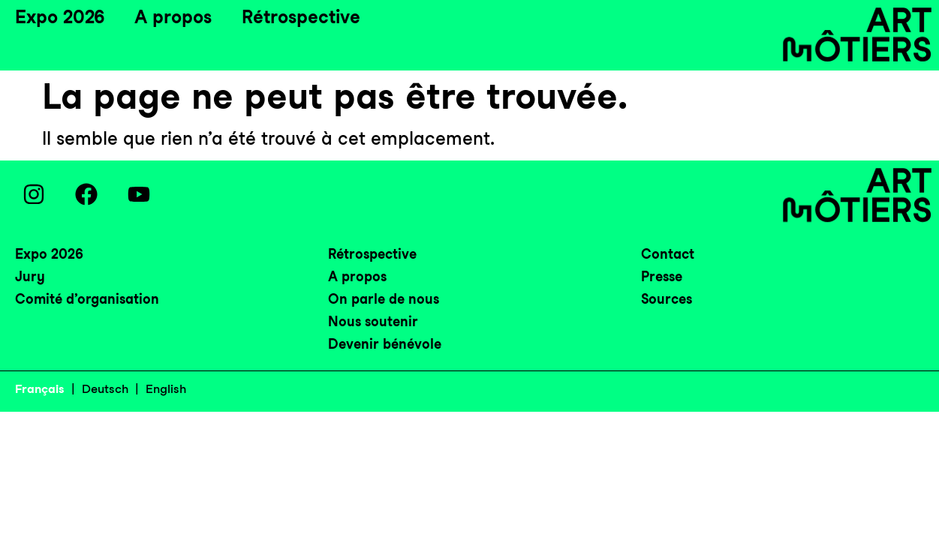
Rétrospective (301, 17)
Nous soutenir (373, 321)
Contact (667, 254)
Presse (661, 276)
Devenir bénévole (384, 344)
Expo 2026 (59, 17)
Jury (30, 276)
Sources (666, 299)
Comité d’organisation (87, 299)
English (166, 389)
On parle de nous (383, 299)
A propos (173, 17)
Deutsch (105, 389)
